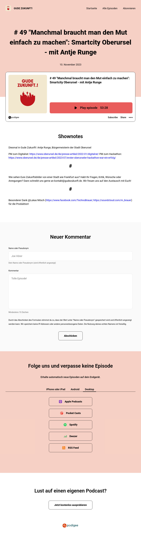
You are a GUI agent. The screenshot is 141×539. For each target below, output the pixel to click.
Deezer (73, 436)
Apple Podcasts (73, 401)
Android (75, 389)
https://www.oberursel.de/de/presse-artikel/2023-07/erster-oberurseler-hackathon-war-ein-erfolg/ (62, 157)
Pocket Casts (73, 413)
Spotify (73, 424)
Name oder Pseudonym (19, 248)
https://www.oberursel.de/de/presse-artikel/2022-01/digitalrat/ (64, 154)
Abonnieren (129, 8)
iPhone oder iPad (55, 389)
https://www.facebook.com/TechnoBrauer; (69, 200)
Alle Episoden (109, 8)
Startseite (91, 8)
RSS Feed (73, 447)
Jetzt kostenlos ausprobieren (70, 505)
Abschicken (70, 335)
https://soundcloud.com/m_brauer (112, 200)
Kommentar (14, 271)
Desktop (89, 389)
